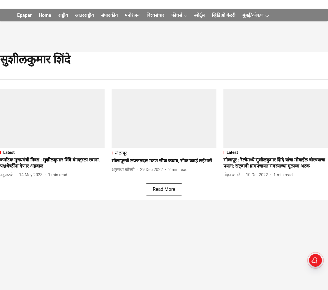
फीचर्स (176, 15)
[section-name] (52, 152)
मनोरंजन (132, 15)
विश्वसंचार (155, 15)
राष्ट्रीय (63, 15)
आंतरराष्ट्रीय (84, 15)
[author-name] (8, 175)
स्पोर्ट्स (199, 15)
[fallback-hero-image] (52, 118)
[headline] (52, 163)
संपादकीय (109, 15)
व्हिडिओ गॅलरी (223, 15)
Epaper (24, 15)
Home (45, 15)
